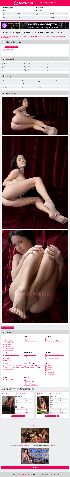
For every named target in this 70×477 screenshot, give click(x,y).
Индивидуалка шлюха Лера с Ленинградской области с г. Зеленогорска (33, 36)
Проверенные (40, 7)
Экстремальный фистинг (54, 341)
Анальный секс (9, 348)
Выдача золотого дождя (33, 367)
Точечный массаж (52, 358)
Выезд (5, 10)
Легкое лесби (30, 339)
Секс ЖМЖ (8, 344)
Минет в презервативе (12, 355)
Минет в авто (9, 357)
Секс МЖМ (8, 346)
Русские (39, 84)
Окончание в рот (31, 355)
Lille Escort (35, 425)
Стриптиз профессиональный (13, 365)
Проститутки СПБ (24, 474)
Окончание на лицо (32, 357)
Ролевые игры (51, 374)
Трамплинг (50, 372)
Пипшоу (28, 383)
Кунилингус (8, 358)
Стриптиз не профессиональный (14, 367)
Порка (49, 369)
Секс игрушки (9, 350)
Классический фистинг (53, 339)
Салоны (38, 10)
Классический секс (10, 339)
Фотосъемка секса (31, 381)
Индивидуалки (7, 7)
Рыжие (39, 87)
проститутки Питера (21, 445)
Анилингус (8, 360)
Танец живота (9, 369)
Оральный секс (9, 341)
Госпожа (49, 371)
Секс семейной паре (32, 385)
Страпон (49, 365)
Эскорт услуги (30, 379)
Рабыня (49, 367)
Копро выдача (9, 379)
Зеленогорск (9, 50)
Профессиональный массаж (55, 355)
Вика (40, 394)
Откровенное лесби (32, 341)
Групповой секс (9, 342)
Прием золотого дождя (33, 365)
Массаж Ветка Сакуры (53, 357)
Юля (6, 394)
